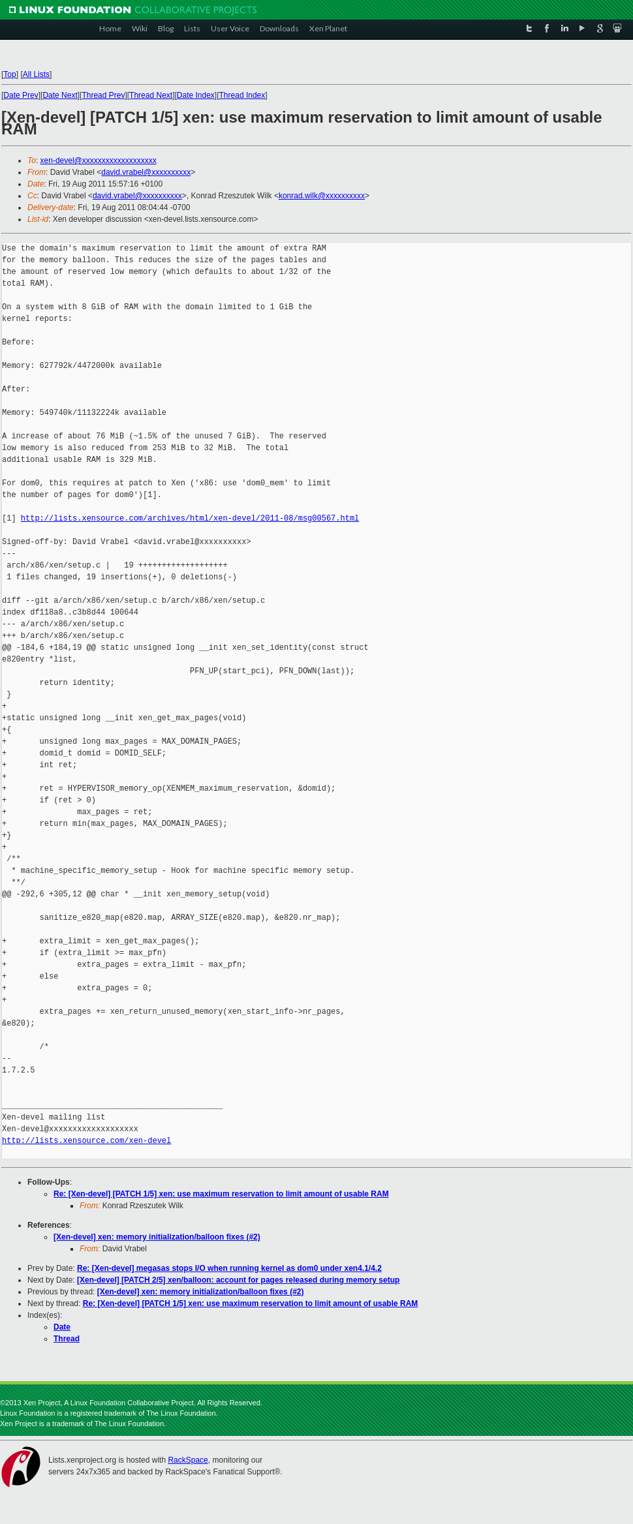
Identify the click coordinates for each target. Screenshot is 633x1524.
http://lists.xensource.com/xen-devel (86, 1140)
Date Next (59, 95)
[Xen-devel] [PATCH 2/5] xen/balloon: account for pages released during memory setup (238, 1280)
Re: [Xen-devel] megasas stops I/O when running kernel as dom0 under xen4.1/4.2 (229, 1268)
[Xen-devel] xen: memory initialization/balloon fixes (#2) (157, 1237)
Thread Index (242, 95)
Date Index (196, 95)
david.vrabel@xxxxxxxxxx (146, 172)
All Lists (36, 74)
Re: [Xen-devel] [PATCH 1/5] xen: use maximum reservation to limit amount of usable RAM (221, 1193)
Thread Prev (103, 95)
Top (9, 74)
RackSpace (188, 1460)
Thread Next (150, 95)
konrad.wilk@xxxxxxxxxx (322, 195)
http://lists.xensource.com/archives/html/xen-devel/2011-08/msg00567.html (190, 518)
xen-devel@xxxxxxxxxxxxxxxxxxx (98, 160)
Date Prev (20, 95)
